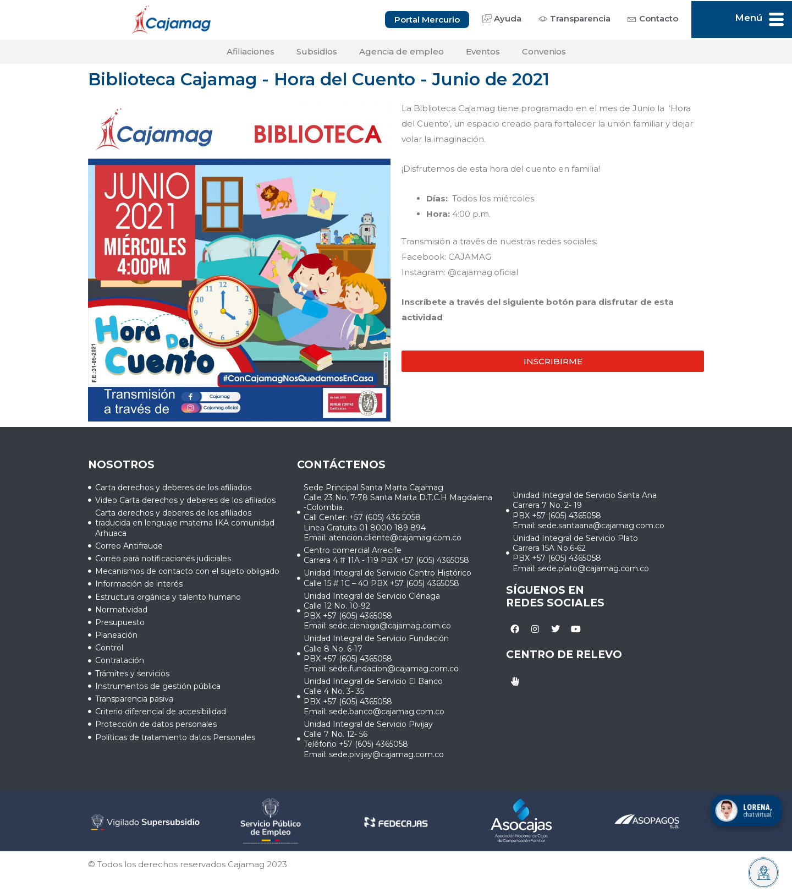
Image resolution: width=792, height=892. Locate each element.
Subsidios (316, 51)
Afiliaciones (250, 51)
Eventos (483, 51)
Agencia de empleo (401, 51)
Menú (748, 17)
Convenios (544, 51)
